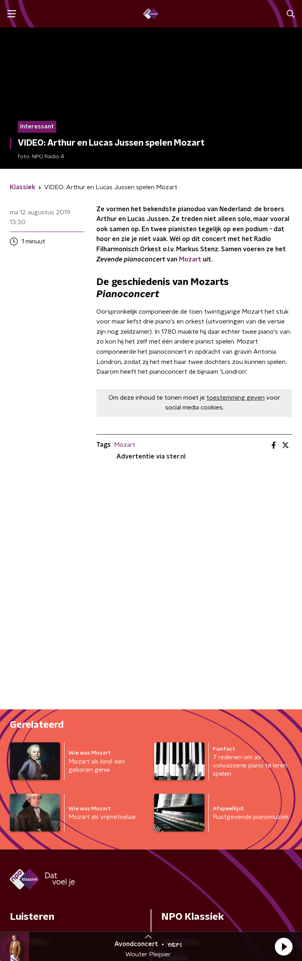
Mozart (190, 259)
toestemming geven (235, 398)
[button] (283, 946)
